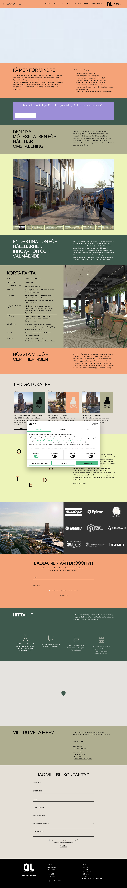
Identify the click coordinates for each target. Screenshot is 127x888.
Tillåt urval (64, 463)
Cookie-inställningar (25, 115)
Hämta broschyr (81, 4)
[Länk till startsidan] (114, 4)
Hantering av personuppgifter (92, 878)
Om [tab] (88, 429)
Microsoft (63, 439)
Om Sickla (66, 4)
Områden (85, 869)
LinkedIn (79, 440)
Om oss (84, 876)
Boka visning (97, 4)
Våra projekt (86, 872)
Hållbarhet (85, 874)
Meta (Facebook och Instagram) (46, 440)
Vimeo (55, 439)
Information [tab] (63, 429)
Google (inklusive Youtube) (65, 440)
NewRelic (50, 439)
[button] (15, 192)
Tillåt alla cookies (87, 463)
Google (44, 439)
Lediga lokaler (51, 4)
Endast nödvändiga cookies (40, 463)
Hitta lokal (85, 867)
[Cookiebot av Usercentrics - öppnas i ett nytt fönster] (91, 424)
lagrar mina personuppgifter (71, 590)
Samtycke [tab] (39, 429)
